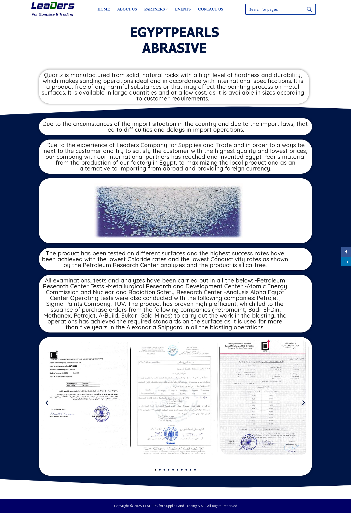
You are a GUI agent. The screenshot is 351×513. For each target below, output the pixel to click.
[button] (47, 403)
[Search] (280, 9)
